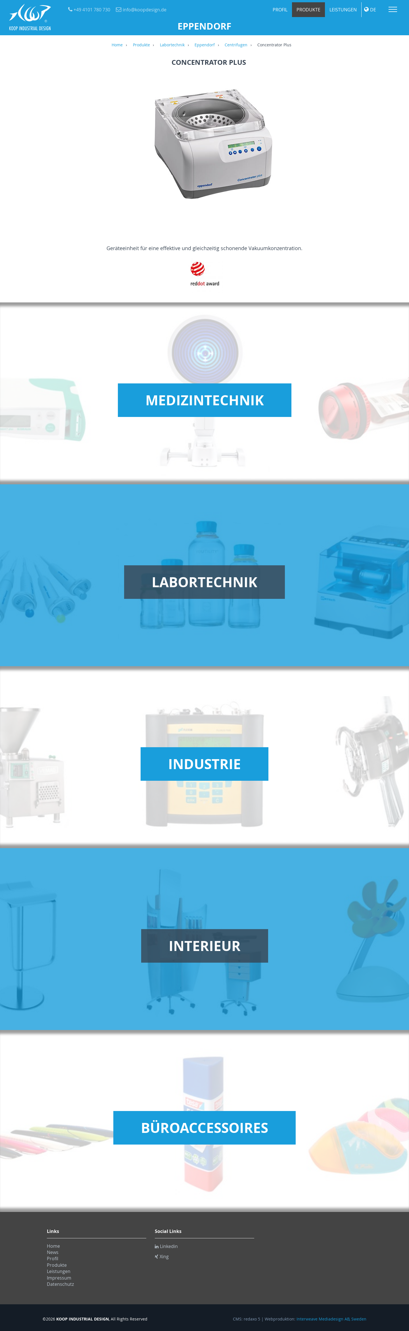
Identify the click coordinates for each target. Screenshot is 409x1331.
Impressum (59, 1278)
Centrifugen (236, 45)
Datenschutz (60, 1284)
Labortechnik (172, 45)
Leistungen (343, 10)
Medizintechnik (204, 400)
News (53, 1252)
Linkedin (166, 1246)
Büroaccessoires (204, 1127)
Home (117, 45)
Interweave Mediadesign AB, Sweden (331, 1319)
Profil (280, 10)
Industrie (204, 764)
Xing (162, 1256)
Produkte (308, 10)
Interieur (205, 946)
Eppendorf (205, 45)
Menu (392, 9)
